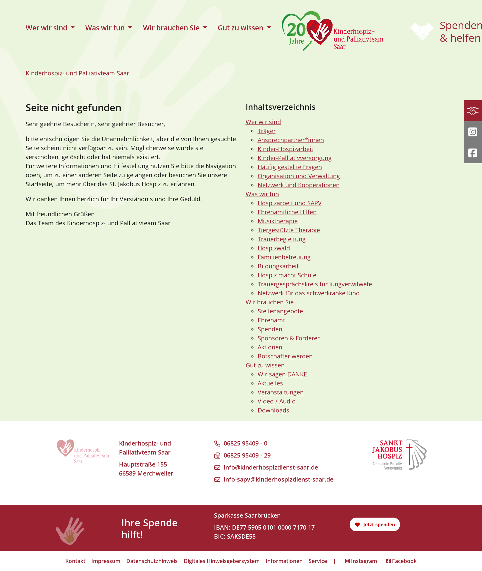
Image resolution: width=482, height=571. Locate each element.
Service (318, 561)
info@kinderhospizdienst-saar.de (271, 467)
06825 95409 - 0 (245, 443)
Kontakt (75, 561)
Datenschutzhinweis (152, 561)
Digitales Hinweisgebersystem (222, 561)
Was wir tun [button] (105, 27)
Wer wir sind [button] (47, 27)
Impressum (105, 561)
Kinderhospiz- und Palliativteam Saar (77, 73)
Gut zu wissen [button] (241, 27)
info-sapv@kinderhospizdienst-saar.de (278, 479)
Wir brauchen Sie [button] (172, 27)
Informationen (284, 561)
